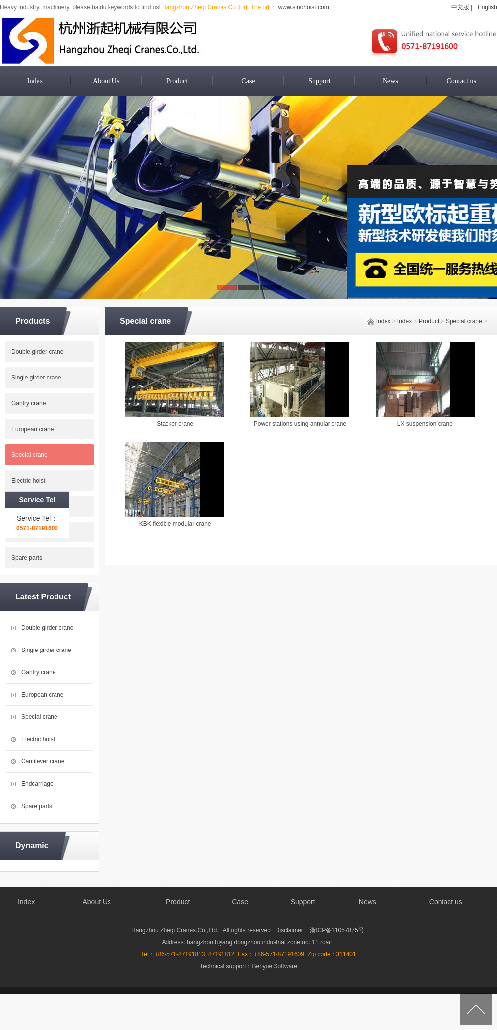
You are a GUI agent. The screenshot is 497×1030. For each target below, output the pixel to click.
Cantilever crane (33, 506)
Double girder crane (37, 351)
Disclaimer (290, 930)
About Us (106, 81)
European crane (42, 694)
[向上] (476, 1009)
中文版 (460, 7)
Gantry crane (28, 403)
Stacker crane (175, 423)
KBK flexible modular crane (175, 523)
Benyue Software (274, 966)
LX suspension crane (425, 423)
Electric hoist (28, 480)
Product (177, 81)
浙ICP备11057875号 (337, 930)
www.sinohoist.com (302, 7)
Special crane (464, 321)
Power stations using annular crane (300, 423)
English (487, 7)
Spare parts (26, 557)
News (390, 81)
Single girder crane (36, 377)
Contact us (461, 81)
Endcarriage (27, 532)
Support (319, 81)
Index (35, 81)
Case (248, 81)
